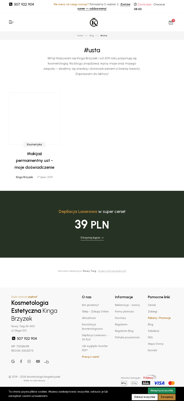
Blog (150, 324)
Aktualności (89, 318)
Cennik (152, 305)
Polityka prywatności (127, 337)
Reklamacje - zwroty (127, 305)
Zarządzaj (167, 396)
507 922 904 (21, 4)
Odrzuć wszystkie (144, 396)
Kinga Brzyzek (24, 188)
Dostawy (120, 318)
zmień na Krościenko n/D (112, 271)
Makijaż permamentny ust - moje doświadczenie (34, 171)
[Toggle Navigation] (10, 22)
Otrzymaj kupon (92, 237)
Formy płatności (124, 311)
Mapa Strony (156, 343)
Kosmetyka (34, 155)
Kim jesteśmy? (90, 305)
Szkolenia (153, 331)
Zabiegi (152, 311)
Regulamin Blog (124, 331)
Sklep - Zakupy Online (95, 311)
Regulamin (121, 324)
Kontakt (152, 350)
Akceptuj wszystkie (161, 390)
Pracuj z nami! (90, 356)
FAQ (150, 337)
